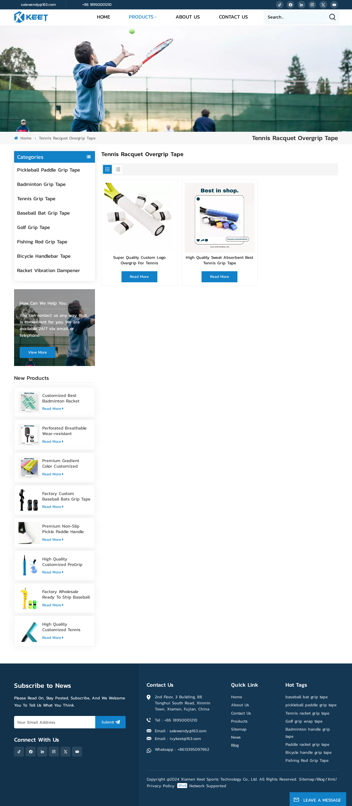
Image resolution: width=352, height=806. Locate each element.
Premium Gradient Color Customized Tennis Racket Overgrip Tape (65, 463)
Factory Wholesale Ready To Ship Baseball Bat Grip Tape (66, 594)
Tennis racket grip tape (307, 713)
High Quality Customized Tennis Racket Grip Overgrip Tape (63, 626)
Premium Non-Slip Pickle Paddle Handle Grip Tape (63, 528)
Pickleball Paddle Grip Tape (48, 169)
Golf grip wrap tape (303, 721)
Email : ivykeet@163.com (178, 738)
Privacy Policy (160, 786)
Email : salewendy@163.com (181, 731)
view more (37, 352)
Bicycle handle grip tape (308, 752)
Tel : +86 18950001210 (176, 720)
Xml (331, 779)
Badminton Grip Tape (41, 184)
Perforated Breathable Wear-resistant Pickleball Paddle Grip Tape (64, 430)
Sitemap (239, 729)
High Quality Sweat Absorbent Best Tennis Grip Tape (219, 260)
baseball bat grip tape (306, 697)
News (236, 737)
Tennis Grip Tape (36, 198)
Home (103, 16)
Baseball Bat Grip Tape (43, 213)
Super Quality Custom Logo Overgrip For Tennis (139, 260)
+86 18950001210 (97, 4)
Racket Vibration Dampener (48, 270)
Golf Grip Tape (33, 227)
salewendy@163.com (38, 4)
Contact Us (233, 16)
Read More (52, 409)
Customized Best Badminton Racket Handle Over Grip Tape (65, 398)
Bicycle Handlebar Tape (44, 256)
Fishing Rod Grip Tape (42, 241)
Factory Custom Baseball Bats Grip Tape (66, 496)
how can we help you (43, 303)
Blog (235, 745)
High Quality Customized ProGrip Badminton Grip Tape (63, 561)
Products (141, 16)
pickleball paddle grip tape (311, 705)
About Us (188, 16)
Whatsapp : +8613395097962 (182, 749)
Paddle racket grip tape (307, 744)
